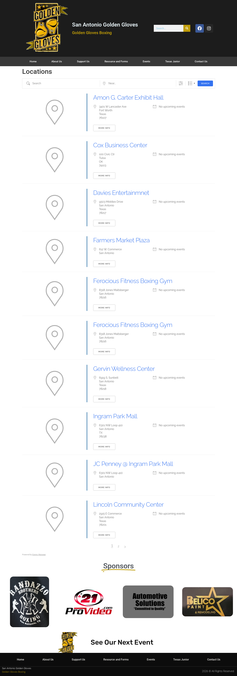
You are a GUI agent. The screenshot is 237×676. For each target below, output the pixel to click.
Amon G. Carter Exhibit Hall (128, 97)
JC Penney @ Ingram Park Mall (133, 463)
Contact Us (201, 61)
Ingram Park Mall (115, 416)
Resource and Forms (116, 61)
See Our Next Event (122, 642)
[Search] (186, 28)
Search (205, 83)
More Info (104, 128)
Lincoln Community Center (128, 504)
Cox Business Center (120, 145)
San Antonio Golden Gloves (105, 24)
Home (33, 61)
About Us (56, 61)
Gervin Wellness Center (124, 368)
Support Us (83, 61)
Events (146, 61)
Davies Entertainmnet (121, 192)
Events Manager (39, 555)
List (190, 83)
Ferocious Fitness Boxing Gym (132, 280)
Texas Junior (172, 61)
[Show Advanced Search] (181, 83)
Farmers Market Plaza (121, 240)
